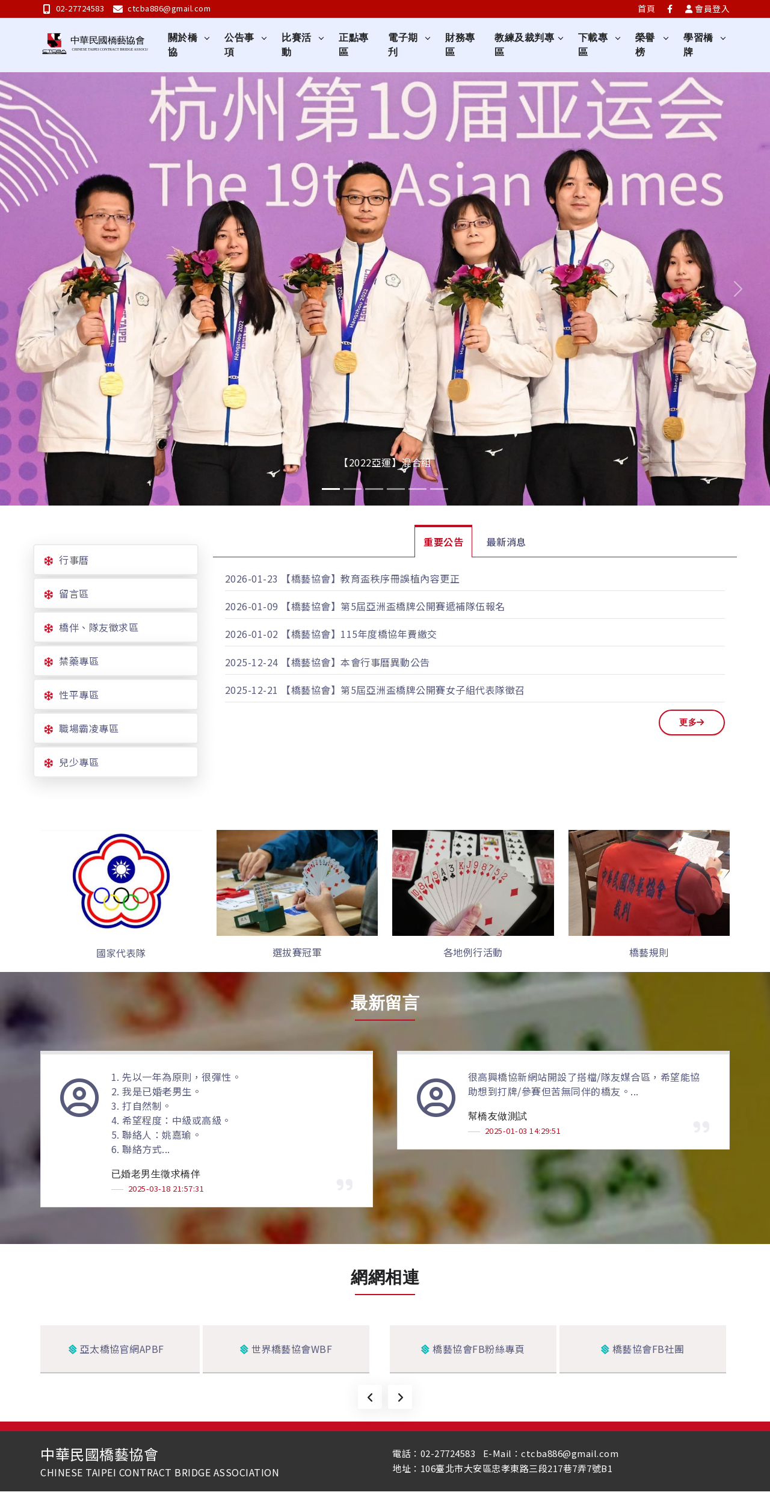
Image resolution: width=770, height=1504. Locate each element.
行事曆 (74, 559)
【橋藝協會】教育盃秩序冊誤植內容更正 (370, 578)
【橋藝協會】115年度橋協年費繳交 (359, 634)
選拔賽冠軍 (297, 952)
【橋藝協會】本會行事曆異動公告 (355, 662)
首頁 (646, 8)
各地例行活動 (473, 952)
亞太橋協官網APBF (116, 1349)
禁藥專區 (79, 661)
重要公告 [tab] (443, 541)
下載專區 (593, 45)
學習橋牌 (698, 45)
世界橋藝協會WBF (286, 1349)
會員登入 (707, 8)
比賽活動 (297, 45)
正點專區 (354, 45)
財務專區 (461, 45)
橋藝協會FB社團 (643, 1349)
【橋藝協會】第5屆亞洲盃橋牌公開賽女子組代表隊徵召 (403, 689)
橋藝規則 (649, 952)
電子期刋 (404, 45)
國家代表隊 (121, 952)
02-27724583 (73, 8)
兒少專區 (79, 762)
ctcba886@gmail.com (162, 8)
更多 (691, 722)
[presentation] (370, 1397)
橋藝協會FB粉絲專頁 (473, 1349)
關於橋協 (183, 45)
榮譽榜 (645, 45)
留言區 (74, 593)
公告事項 (240, 45)
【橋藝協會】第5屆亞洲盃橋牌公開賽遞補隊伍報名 (393, 606)
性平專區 (79, 694)
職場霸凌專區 (89, 728)
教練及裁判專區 (525, 45)
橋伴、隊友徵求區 (98, 627)
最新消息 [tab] (506, 541)
